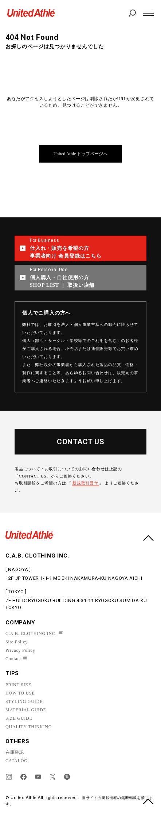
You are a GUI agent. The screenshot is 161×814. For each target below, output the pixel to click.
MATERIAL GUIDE (25, 709)
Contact (13, 658)
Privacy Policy (20, 650)
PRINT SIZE (18, 684)
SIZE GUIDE (18, 718)
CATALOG (16, 760)
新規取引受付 (85, 483)
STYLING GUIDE (24, 701)
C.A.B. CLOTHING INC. (31, 633)
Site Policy (16, 641)
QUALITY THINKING (28, 726)
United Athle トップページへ (81, 153)
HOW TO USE (20, 693)
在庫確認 (14, 752)
